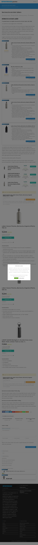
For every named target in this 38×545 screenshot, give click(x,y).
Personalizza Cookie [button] (25, 272)
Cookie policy (25, 269)
